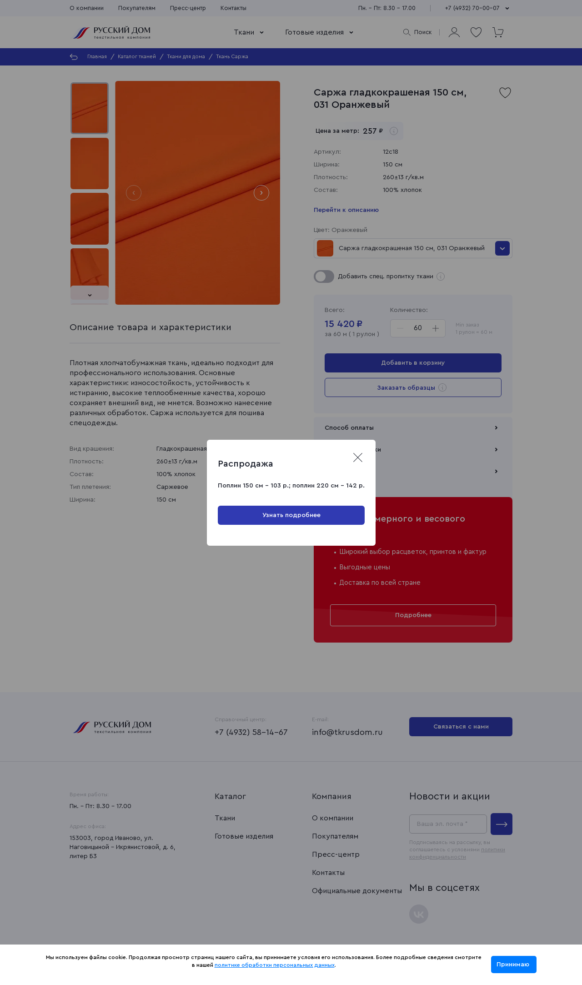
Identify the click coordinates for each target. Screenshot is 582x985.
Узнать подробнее (291, 515)
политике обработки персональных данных (275, 965)
